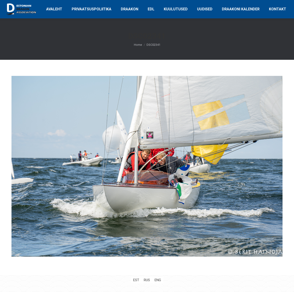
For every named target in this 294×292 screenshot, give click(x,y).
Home (138, 44)
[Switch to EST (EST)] (136, 280)
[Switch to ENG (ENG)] (157, 280)
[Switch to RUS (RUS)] (146, 280)
